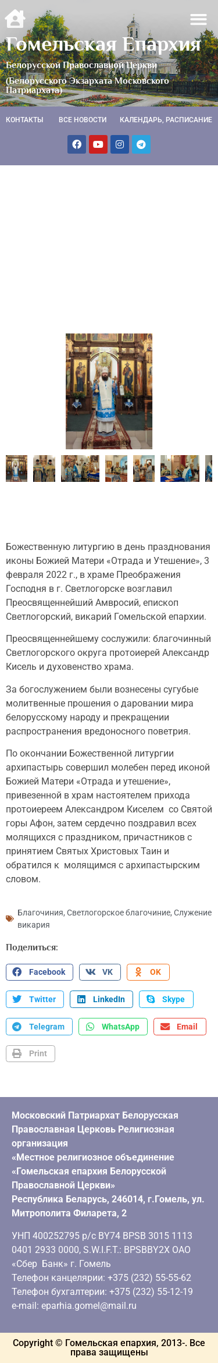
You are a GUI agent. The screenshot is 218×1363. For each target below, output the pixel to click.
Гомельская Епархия (103, 43)
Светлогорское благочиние (118, 912)
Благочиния (40, 912)
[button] (199, 19)
